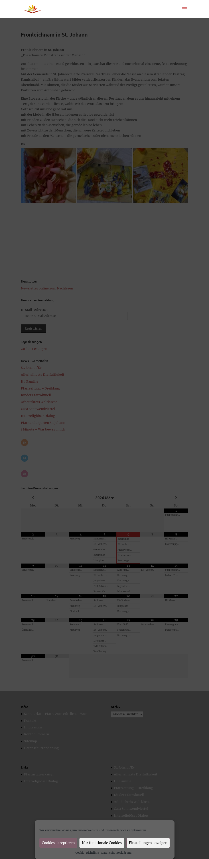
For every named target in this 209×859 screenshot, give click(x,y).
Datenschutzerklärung (116, 852)
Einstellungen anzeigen (148, 843)
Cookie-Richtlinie (87, 852)
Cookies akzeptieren (58, 843)
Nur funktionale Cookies (102, 843)
